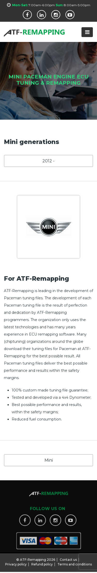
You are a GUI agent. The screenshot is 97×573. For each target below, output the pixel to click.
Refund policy (42, 563)
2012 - (48, 160)
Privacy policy (16, 563)
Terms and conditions (74, 563)
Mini (48, 460)
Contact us (68, 558)
